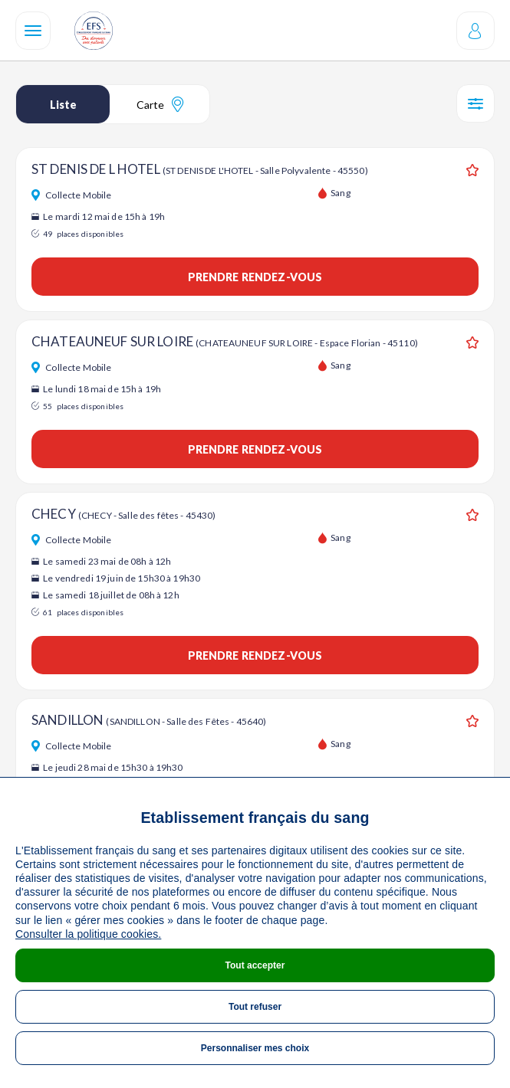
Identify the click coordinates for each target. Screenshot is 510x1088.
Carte (160, 104)
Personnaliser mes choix (255, 1048)
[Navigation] (33, 30)
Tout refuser (255, 1006)
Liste (63, 104)
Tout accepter (255, 965)
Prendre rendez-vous (255, 276)
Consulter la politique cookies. (88, 934)
